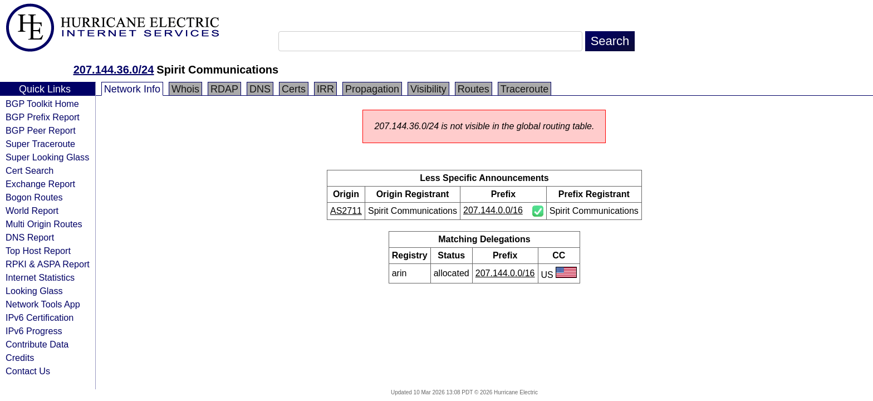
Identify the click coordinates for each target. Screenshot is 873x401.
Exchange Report (40, 184)
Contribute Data (37, 344)
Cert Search (29, 170)
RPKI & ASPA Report (48, 264)
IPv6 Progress (34, 331)
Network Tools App (43, 304)
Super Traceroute (40, 144)
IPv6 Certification (39, 317)
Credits (20, 358)
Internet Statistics (40, 277)
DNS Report (30, 237)
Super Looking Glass (47, 157)
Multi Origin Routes (44, 224)
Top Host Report (38, 251)
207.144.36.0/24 (113, 69)
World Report (32, 211)
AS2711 (346, 211)
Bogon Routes (34, 197)
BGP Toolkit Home (42, 104)
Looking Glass (34, 291)
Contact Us (28, 371)
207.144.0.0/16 (493, 210)
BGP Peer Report (41, 130)
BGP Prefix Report (43, 117)
